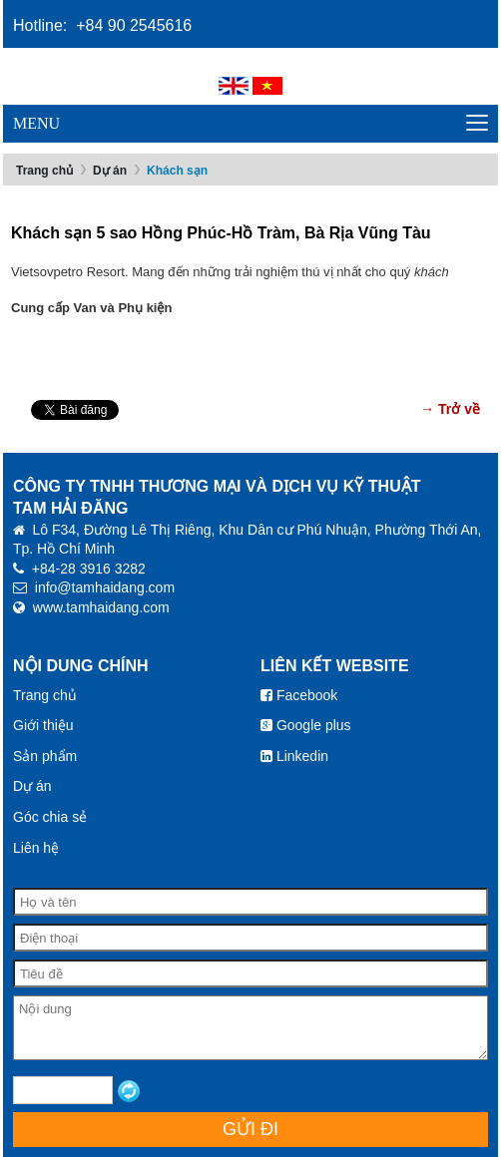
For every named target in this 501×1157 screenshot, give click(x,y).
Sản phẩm (45, 756)
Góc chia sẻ (50, 817)
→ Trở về (450, 409)
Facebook (298, 695)
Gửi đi (250, 1129)
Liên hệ (36, 848)
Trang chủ (44, 171)
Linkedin (294, 756)
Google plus (305, 725)
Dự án (110, 171)
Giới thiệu (43, 725)
